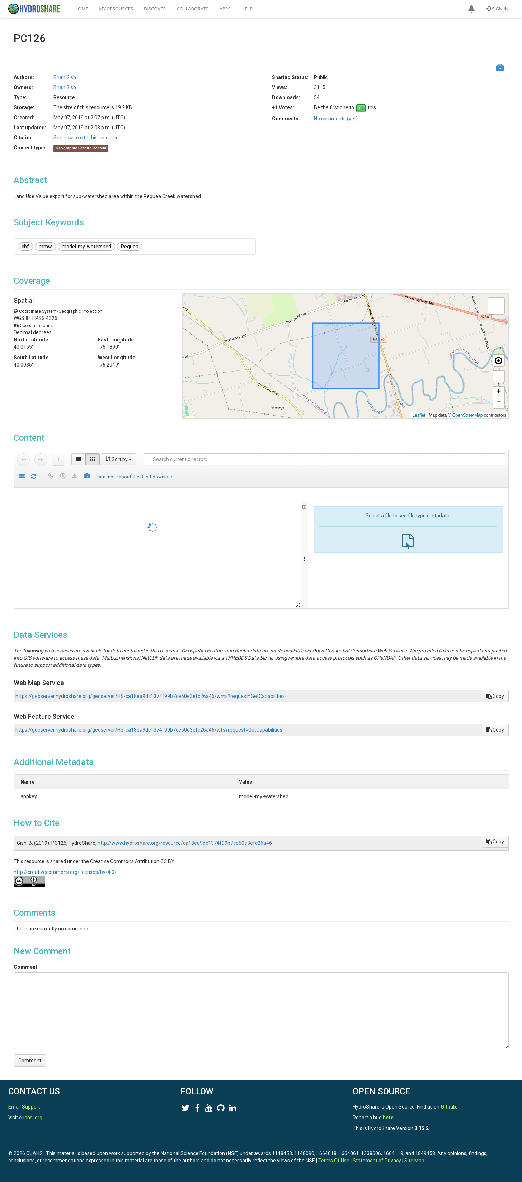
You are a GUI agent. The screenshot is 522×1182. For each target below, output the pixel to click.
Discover (155, 8)
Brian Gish (64, 77)
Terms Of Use (333, 1160)
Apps (225, 8)
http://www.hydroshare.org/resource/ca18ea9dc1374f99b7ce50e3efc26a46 (185, 843)
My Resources (116, 8)
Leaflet (418, 415)
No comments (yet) (336, 118)
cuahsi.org (30, 1117)
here (388, 1117)
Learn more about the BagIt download (134, 476)
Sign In (497, 8)
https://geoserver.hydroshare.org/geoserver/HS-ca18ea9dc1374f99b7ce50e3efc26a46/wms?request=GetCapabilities (150, 696)
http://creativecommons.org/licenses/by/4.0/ (65, 872)
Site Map (414, 1160)
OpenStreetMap (467, 415)
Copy (495, 696)
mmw (45, 246)
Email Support (24, 1107)
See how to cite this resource (86, 137)
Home (82, 8)
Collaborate (193, 8)
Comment (25, 967)
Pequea (129, 246)
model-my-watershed (86, 246)
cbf (25, 246)
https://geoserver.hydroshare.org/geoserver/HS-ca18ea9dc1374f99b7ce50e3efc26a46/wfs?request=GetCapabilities (148, 730)
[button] (471, 9)
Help (247, 8)
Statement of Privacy (377, 1160)
